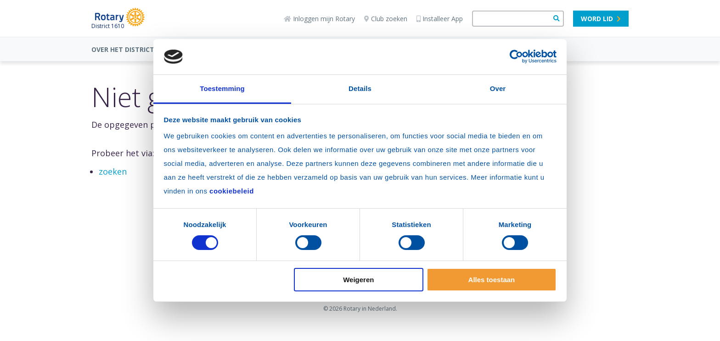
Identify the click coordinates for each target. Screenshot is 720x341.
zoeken (113, 171)
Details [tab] (360, 88)
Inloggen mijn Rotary (319, 18)
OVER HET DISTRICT (122, 49)
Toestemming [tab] (222, 88)
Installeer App (439, 18)
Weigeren (358, 280)
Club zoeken (385, 18)
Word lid (601, 18)
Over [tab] (498, 88)
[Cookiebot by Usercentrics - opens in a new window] (516, 56)
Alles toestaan (491, 280)
